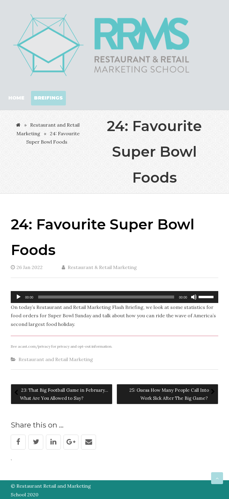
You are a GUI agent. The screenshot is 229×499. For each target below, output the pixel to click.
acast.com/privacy (34, 346)
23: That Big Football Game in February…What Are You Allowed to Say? (64, 394)
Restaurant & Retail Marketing (99, 267)
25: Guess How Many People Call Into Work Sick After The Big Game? (169, 394)
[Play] (18, 297)
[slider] (106, 297)
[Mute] (194, 297)
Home (16, 98)
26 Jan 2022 (27, 267)
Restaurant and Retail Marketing (55, 359)
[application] (114, 297)
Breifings (48, 98)
